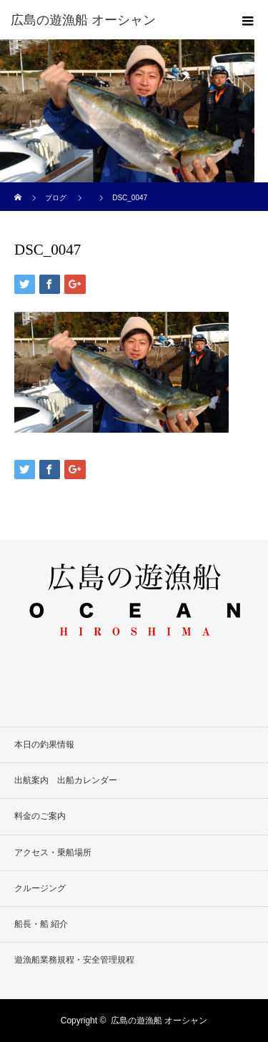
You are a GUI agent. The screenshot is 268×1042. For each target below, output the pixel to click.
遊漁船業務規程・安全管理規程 (74, 960)
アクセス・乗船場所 (52, 852)
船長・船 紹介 (41, 924)
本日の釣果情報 (44, 744)
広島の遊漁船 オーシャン (159, 1021)
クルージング (40, 888)
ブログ (55, 198)
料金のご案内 (40, 816)
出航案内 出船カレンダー (65, 780)
